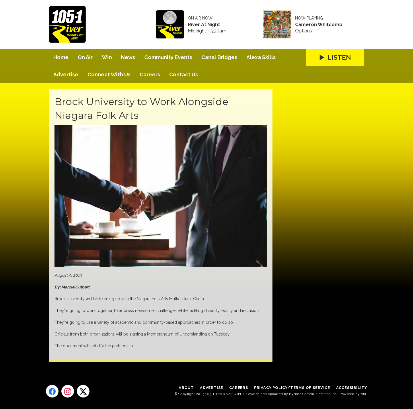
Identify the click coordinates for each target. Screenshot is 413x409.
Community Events (168, 57)
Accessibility (351, 387)
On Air (85, 57)
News (128, 57)
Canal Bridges (219, 57)
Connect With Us (108, 74)
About (186, 387)
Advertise (65, 74)
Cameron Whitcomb (318, 24)
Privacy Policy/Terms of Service (292, 387)
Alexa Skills (261, 57)
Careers (150, 74)
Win (107, 57)
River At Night (204, 24)
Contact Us (183, 74)
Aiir (363, 394)
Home (61, 57)
